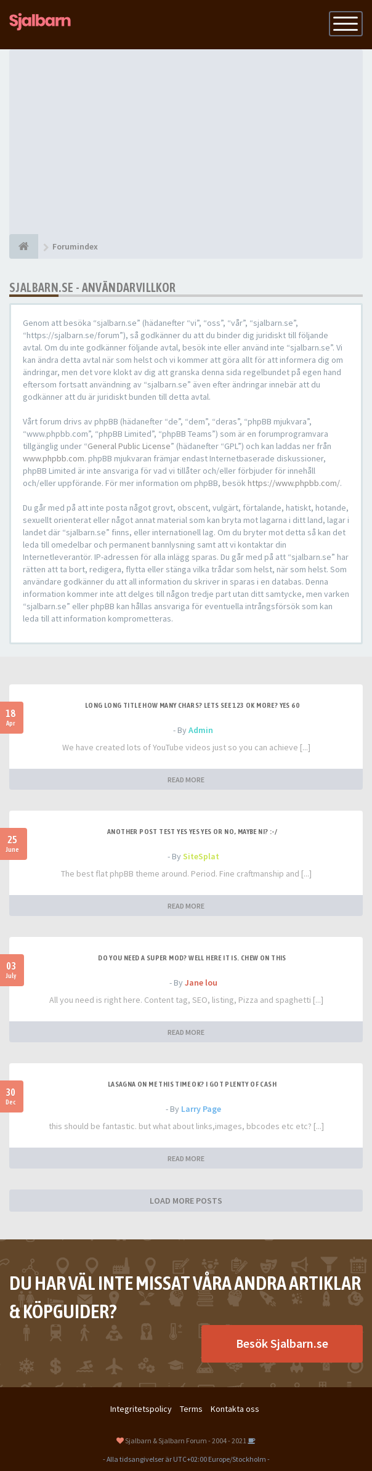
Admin (200, 730)
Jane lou (201, 982)
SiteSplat (201, 856)
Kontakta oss (235, 1408)
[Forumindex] (23, 246)
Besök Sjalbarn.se (282, 1343)
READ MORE (186, 779)
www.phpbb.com (53, 458)
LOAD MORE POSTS (186, 1200)
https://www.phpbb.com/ (294, 482)
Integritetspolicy (141, 1408)
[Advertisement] (186, 141)
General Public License (129, 446)
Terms (191, 1408)
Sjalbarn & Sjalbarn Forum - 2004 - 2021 (185, 1440)
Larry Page (201, 1108)
